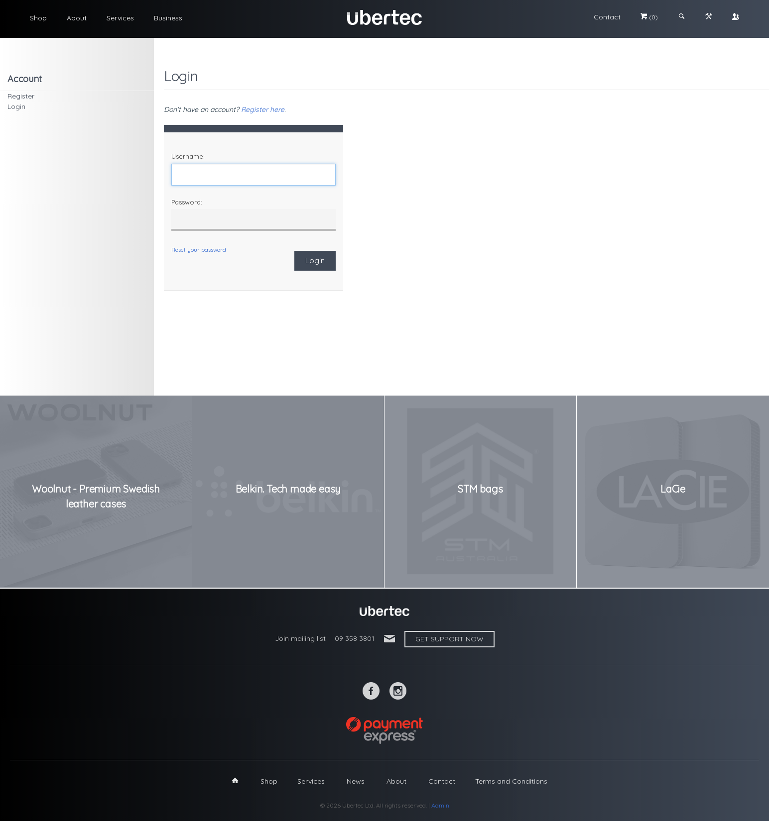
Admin (440, 805)
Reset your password (198, 249)
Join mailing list (300, 638)
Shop (38, 17)
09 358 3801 (355, 638)
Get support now (449, 638)
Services (120, 17)
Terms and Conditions (511, 781)
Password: (186, 202)
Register (20, 96)
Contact (607, 16)
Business (168, 17)
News (356, 781)
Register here (262, 109)
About (77, 17)
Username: (188, 156)
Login (16, 106)
